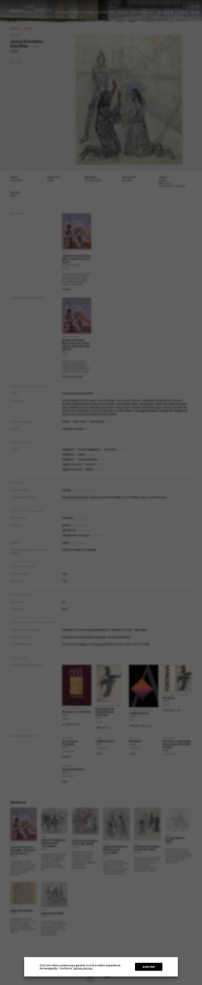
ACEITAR (149, 966)
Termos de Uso (82, 968)
